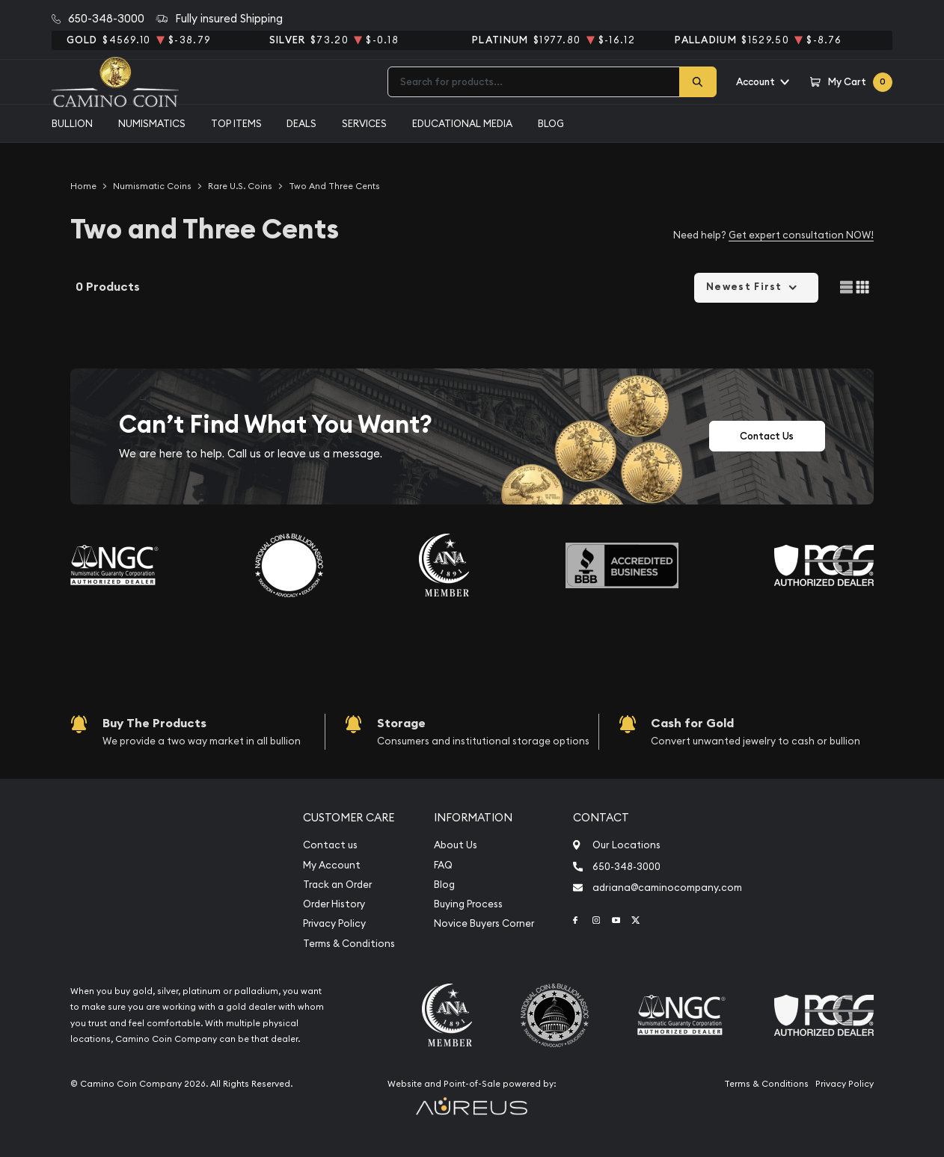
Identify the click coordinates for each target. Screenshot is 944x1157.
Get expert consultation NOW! (801, 235)
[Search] (698, 82)
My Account (332, 865)
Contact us (330, 845)
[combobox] (533, 82)
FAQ (443, 865)
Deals (301, 123)
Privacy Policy (334, 923)
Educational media (462, 123)
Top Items (236, 123)
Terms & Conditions (349, 943)
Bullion (72, 123)
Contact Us (767, 436)
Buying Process (468, 904)
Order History (334, 904)
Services (364, 123)
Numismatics (152, 123)
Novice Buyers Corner (484, 923)
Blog (551, 123)
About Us (455, 845)
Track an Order (337, 884)
